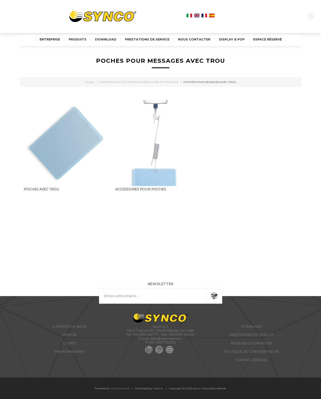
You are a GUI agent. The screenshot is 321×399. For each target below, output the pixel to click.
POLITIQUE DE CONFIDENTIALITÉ (251, 352)
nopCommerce (120, 388)
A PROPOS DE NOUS (69, 327)
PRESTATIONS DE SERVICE (251, 335)
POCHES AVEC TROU (41, 189)
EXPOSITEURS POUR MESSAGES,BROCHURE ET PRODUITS (138, 82)
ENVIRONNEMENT (69, 352)
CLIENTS (70, 343)
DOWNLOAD (251, 327)
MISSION (69, 335)
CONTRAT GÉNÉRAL (251, 360)
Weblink (158, 388)
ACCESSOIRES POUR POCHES (140, 189)
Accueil (89, 82)
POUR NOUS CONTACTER (251, 343)
